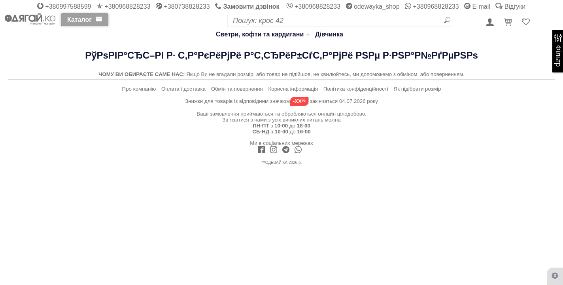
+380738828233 (183, 6)
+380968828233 (123, 6)
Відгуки (510, 6)
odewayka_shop (373, 6)
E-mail (477, 6)
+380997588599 (64, 6)
